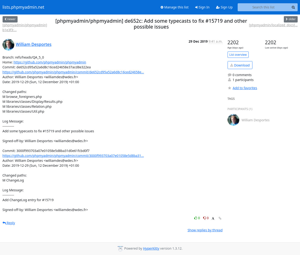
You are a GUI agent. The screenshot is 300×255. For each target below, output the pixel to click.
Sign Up (224, 7)
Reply (9, 223)
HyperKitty (151, 248)
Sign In (202, 7)
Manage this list (175, 7)
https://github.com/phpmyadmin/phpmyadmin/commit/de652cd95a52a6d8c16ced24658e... (73, 72)
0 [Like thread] (197, 218)
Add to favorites (242, 88)
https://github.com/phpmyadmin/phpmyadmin (50, 62)
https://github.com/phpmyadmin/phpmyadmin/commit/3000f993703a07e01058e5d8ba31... (73, 155)
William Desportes (34, 44)
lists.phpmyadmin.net (23, 7)
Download (240, 65)
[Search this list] (263, 7)
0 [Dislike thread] (206, 218)
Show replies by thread (205, 230)
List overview (238, 55)
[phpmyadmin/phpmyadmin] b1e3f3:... (25, 27)
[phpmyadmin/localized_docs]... (273, 25)
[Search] (293, 7)
